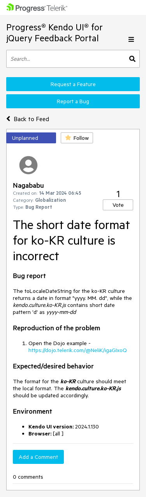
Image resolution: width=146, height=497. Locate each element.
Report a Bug (73, 101)
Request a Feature (73, 84)
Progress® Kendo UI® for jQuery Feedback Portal (54, 32)
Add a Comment (38, 456)
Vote (118, 204)
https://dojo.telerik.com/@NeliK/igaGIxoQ (77, 350)
